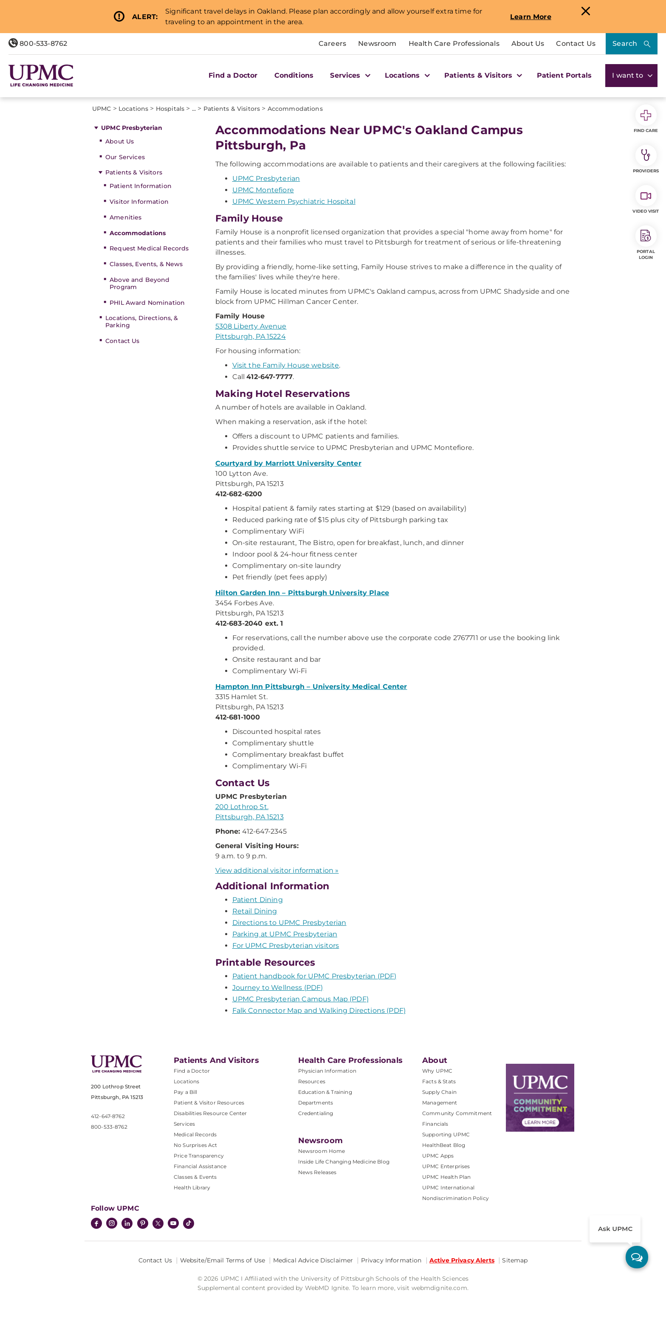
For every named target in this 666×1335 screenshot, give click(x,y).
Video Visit (645, 199)
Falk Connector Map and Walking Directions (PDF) (319, 1010)
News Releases (317, 1172)
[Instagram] (111, 1224)
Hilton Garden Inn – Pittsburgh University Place (302, 593)
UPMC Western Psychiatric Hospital (294, 201)
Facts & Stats (439, 1081)
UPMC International (448, 1187)
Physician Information (327, 1071)
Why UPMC (437, 1071)
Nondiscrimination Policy (455, 1198)
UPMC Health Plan (446, 1177)
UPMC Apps (438, 1155)
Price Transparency (199, 1155)
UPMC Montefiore (263, 190)
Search (624, 43)
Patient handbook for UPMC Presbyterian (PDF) (314, 976)
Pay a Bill (186, 1092)
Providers (646, 159)
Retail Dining (254, 911)
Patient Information (141, 186)
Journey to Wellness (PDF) (277, 988)
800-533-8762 (37, 43)
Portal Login (646, 242)
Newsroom (377, 43)
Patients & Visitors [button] (482, 75)
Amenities (125, 217)
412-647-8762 (108, 1116)
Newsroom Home (321, 1151)
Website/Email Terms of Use (222, 1260)
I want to (631, 75)
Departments (315, 1102)
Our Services (125, 157)
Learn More (530, 17)
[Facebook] (96, 1224)
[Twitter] (158, 1223)
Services (184, 1124)
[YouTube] (173, 1224)
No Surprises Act (195, 1145)
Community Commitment (457, 1113)
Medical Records (195, 1134)
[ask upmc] (637, 1257)
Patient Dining (257, 900)
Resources (311, 1081)
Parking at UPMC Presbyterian (284, 934)
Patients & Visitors (133, 172)
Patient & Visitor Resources (209, 1102)
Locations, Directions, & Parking (141, 321)
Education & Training (325, 1092)
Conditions (294, 75)
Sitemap (515, 1260)
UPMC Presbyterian (131, 128)
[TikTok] (188, 1223)
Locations (186, 1081)
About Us (527, 43)
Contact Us (575, 43)
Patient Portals (564, 75)
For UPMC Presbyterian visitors (285, 946)
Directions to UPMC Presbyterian (289, 923)
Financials (435, 1124)
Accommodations (138, 233)
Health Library (192, 1187)
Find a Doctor (233, 75)
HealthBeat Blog (443, 1145)
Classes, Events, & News (146, 264)
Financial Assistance (200, 1166)
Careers (332, 43)
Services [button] (349, 75)
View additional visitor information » (277, 870)
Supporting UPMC (446, 1134)
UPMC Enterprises (446, 1166)
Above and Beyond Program (139, 283)
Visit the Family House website (285, 365)
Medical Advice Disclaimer (313, 1260)
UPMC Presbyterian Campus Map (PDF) (300, 999)
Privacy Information (391, 1260)
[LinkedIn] (127, 1224)
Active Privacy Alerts (461, 1260)
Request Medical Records (149, 248)
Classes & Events (195, 1177)
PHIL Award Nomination (147, 302)
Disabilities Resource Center (210, 1113)
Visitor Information (139, 201)
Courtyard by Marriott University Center (288, 463)
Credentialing (315, 1113)
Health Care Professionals (454, 43)
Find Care (646, 118)
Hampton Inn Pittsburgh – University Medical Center (311, 687)
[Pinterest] (142, 1224)
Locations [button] (406, 75)
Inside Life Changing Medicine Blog (343, 1161)
